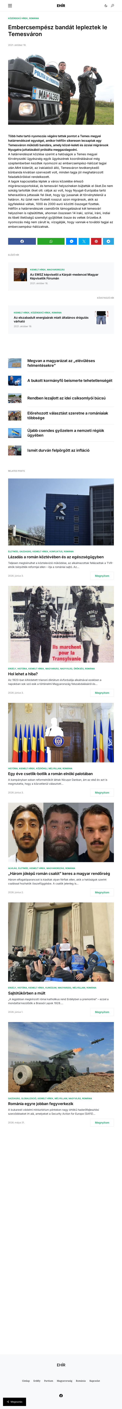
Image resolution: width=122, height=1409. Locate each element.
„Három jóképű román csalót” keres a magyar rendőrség (59, 873)
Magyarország (56, 269)
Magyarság (52, 668)
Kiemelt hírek (38, 269)
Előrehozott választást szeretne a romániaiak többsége (67, 415)
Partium (48, 1380)
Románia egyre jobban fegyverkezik (40, 1103)
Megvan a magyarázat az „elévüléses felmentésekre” (61, 363)
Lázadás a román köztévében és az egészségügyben (56, 557)
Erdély (12, 668)
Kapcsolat (95, 1380)
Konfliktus (56, 551)
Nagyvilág (66, 668)
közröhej (41, 768)
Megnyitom (102, 575)
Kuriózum (50, 987)
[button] (10, 5)
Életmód (13, 551)
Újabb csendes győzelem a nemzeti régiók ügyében (65, 433)
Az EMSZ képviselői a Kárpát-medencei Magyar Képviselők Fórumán (64, 276)
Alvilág (12, 868)
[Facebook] (61, 1395)
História (22, 668)
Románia (34, 18)
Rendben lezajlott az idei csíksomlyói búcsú (66, 398)
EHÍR (61, 5)
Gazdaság (25, 551)
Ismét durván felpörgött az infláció (58, 450)
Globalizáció (28, 1098)
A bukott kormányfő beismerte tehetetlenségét (69, 380)
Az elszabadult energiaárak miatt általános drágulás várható (51, 319)
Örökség (79, 668)
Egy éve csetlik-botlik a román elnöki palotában (50, 773)
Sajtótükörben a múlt (26, 993)
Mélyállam (55, 768)
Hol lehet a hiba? (23, 674)
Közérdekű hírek (18, 18)
